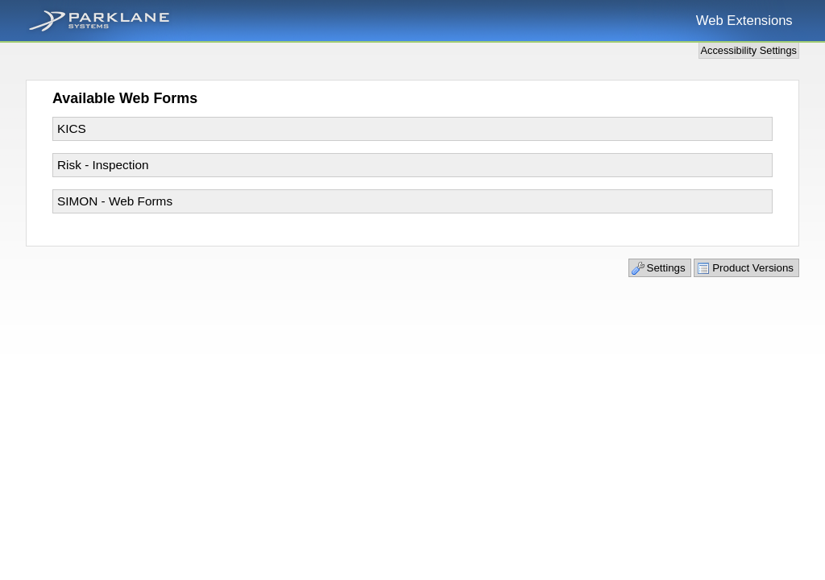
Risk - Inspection (103, 165)
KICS (71, 128)
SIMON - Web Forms (114, 201)
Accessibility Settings (749, 50)
